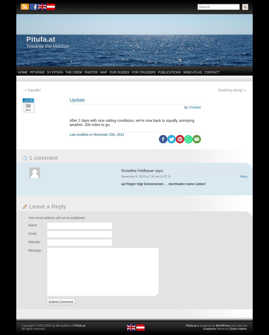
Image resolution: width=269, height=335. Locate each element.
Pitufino (37, 72)
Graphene (209, 328)
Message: (35, 250)
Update (77, 100)
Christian (195, 107)
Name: (33, 225)
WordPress (223, 325)
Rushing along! (230, 90)
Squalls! (34, 90)
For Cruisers (144, 72)
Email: (32, 233)
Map (103, 72)
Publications (169, 72)
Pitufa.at (40, 39)
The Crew (73, 72)
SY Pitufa (55, 72)
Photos (91, 72)
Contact (211, 72)
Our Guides (120, 72)
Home (23, 72)
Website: (34, 242)
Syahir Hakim (238, 328)
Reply (243, 176)
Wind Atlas (192, 72)
